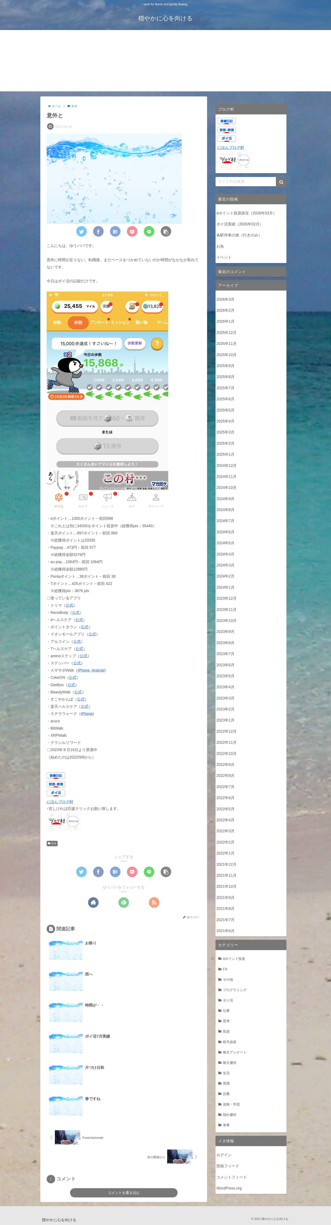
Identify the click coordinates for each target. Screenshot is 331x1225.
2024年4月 (225, 554)
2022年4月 (225, 820)
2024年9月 (225, 499)
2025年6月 (225, 399)
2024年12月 (226, 466)
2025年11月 (226, 344)
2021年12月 (226, 864)
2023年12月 (226, 598)
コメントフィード (231, 1177)
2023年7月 (225, 654)
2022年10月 (226, 754)
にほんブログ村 (60, 802)
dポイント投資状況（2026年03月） (246, 213)
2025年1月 (225, 454)
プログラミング (235, 990)
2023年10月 (226, 621)
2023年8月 (225, 643)
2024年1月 (225, 587)
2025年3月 (225, 432)
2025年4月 (225, 421)
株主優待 (229, 1063)
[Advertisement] (165, 61)
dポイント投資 (234, 958)
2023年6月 (225, 665)
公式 (69, 605)
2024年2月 (225, 576)
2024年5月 (225, 543)
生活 (52, 843)
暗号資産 (229, 1042)
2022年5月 (225, 809)
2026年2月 (225, 310)
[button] (281, 182)
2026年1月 (225, 321)
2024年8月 (225, 510)
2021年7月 (225, 920)
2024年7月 (225, 521)
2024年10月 (226, 488)
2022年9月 (225, 765)
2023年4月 (225, 687)
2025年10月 (226, 355)
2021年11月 (226, 875)
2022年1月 (225, 853)
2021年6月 (225, 931)
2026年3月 (225, 299)
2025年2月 (225, 443)
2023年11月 (226, 610)
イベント (224, 257)
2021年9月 (225, 898)
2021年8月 (225, 909)
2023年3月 (225, 698)
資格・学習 (231, 1104)
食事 (226, 1125)
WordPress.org (229, 1188)
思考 (226, 1021)
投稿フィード (227, 1166)
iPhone (84, 670)
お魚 (220, 246)
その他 (228, 979)
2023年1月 (225, 720)
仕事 (226, 1010)
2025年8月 (225, 377)
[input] (251, 181)
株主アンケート (235, 1052)
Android (97, 670)
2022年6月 (225, 798)
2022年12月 (226, 731)
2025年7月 (225, 388)
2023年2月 (225, 709)
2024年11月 (226, 477)
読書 (226, 1094)
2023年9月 (225, 632)
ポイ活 (228, 1000)
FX (225, 969)
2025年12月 (226, 333)
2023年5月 (225, 676)
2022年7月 (225, 787)
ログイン (224, 1155)
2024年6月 (225, 532)
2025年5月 (225, 410)
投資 (226, 1031)
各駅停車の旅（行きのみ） (239, 235)
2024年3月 (225, 565)
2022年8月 (225, 776)
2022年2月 (225, 842)
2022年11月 (226, 742)
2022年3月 (225, 831)
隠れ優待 (229, 1115)
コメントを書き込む (124, 1193)
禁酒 (226, 1083)
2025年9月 (225, 366)
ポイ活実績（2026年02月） (239, 224)
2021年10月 (226, 886)
